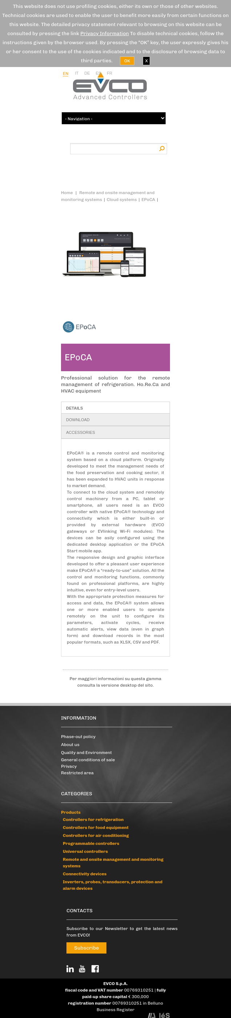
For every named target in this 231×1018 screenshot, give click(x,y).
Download (78, 420)
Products (71, 812)
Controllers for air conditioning (96, 835)
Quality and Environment (86, 752)
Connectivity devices (84, 873)
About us (70, 744)
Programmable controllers (91, 843)
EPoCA (148, 199)
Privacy (69, 766)
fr (109, 73)
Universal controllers (85, 851)
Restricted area (77, 772)
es (98, 73)
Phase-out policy (78, 736)
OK (127, 60)
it (76, 73)
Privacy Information (104, 33)
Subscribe (86, 948)
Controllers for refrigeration (93, 819)
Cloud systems (122, 199)
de (87, 73)
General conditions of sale (88, 759)
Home (67, 192)
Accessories (80, 432)
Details (74, 408)
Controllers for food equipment (96, 827)
